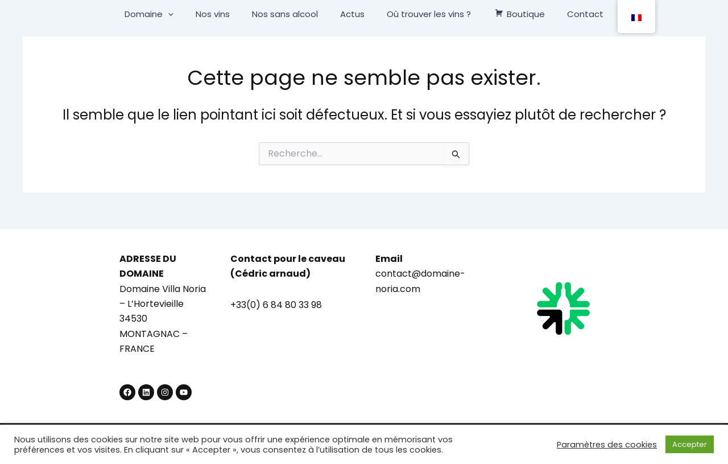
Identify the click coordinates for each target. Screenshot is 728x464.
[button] (183, 14)
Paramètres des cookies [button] (607, 445)
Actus (352, 14)
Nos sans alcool (290, 14)
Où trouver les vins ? (424, 14)
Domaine (164, 14)
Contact (570, 14)
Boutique (509, 14)
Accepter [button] (689, 444)
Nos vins (223, 14)
